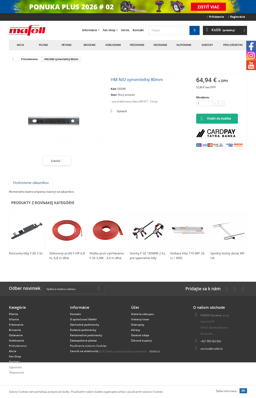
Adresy (135, 330)
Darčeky (207, 45)
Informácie (89, 30)
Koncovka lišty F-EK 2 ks (26, 253)
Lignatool (15, 367)
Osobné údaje (140, 335)
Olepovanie (183, 45)
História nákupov (142, 314)
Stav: (114, 95)
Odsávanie (160, 45)
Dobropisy (137, 325)
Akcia (20, 45)
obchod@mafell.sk (211, 349)
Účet (135, 307)
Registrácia (236, 17)
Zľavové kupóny (141, 340)
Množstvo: (203, 97)
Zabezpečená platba (83, 340)
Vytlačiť (122, 111)
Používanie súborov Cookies (88, 346)
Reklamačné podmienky (86, 335)
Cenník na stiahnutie (84, 351)
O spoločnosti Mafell (83, 319)
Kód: (114, 89)
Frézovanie (137, 45)
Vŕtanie (66, 45)
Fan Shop (15, 356)
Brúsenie (90, 45)
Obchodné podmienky (84, 325)
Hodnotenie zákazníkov (31, 182)
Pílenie (43, 45)
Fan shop (109, 30)
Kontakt (138, 30)
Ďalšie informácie (226, 391)
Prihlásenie (215, 17)
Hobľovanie (113, 45)
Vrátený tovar (140, 319)
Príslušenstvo (233, 45)
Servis (125, 30)
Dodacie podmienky (83, 330)
